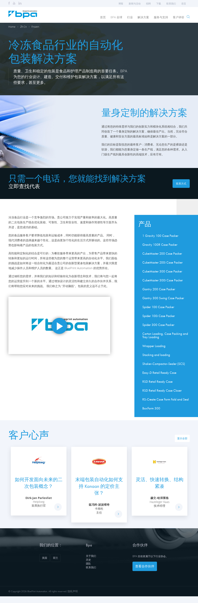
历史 (88, 559)
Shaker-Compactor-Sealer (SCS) (163, 364)
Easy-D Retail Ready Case (159, 372)
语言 (184, 3)
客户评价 (178, 17)
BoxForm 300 (151, 408)
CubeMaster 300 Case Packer (162, 271)
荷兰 (55, 558)
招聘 (148, 3)
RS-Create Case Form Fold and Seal (165, 399)
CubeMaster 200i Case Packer (162, 262)
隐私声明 (73, 591)
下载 (158, 3)
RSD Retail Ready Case (157, 381)
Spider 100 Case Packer (158, 307)
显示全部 (182, 438)
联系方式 (181, 183)
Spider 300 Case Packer (158, 325)
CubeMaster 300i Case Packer (162, 280)
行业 (130, 17)
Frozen (35, 26)
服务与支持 (161, 17)
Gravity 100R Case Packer (159, 244)
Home (11, 26)
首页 (103, 17)
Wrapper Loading (153, 346)
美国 (44, 558)
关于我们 (91, 556)
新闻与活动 (135, 3)
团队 (88, 563)
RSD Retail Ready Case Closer (162, 390)
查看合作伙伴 (144, 566)
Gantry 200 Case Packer (158, 289)
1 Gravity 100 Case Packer (160, 236)
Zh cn (23, 26)
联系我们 (171, 3)
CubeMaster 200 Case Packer (162, 253)
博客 (120, 3)
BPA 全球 (116, 17)
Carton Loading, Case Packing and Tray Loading (165, 335)
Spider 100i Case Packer (158, 316)
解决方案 (143, 17)
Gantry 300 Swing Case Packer (163, 298)
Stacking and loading (156, 355)
